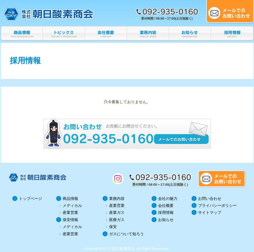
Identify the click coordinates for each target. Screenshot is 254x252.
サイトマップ (209, 212)
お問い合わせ (209, 198)
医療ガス (117, 219)
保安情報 (70, 219)
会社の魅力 (167, 198)
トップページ (30, 198)
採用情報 (166, 212)
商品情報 (70, 198)
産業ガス (117, 212)
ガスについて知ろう (126, 234)
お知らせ (166, 219)
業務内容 (117, 198)
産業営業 (70, 212)
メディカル (72, 205)
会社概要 (166, 205)
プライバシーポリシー (217, 205)
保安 (113, 226)
